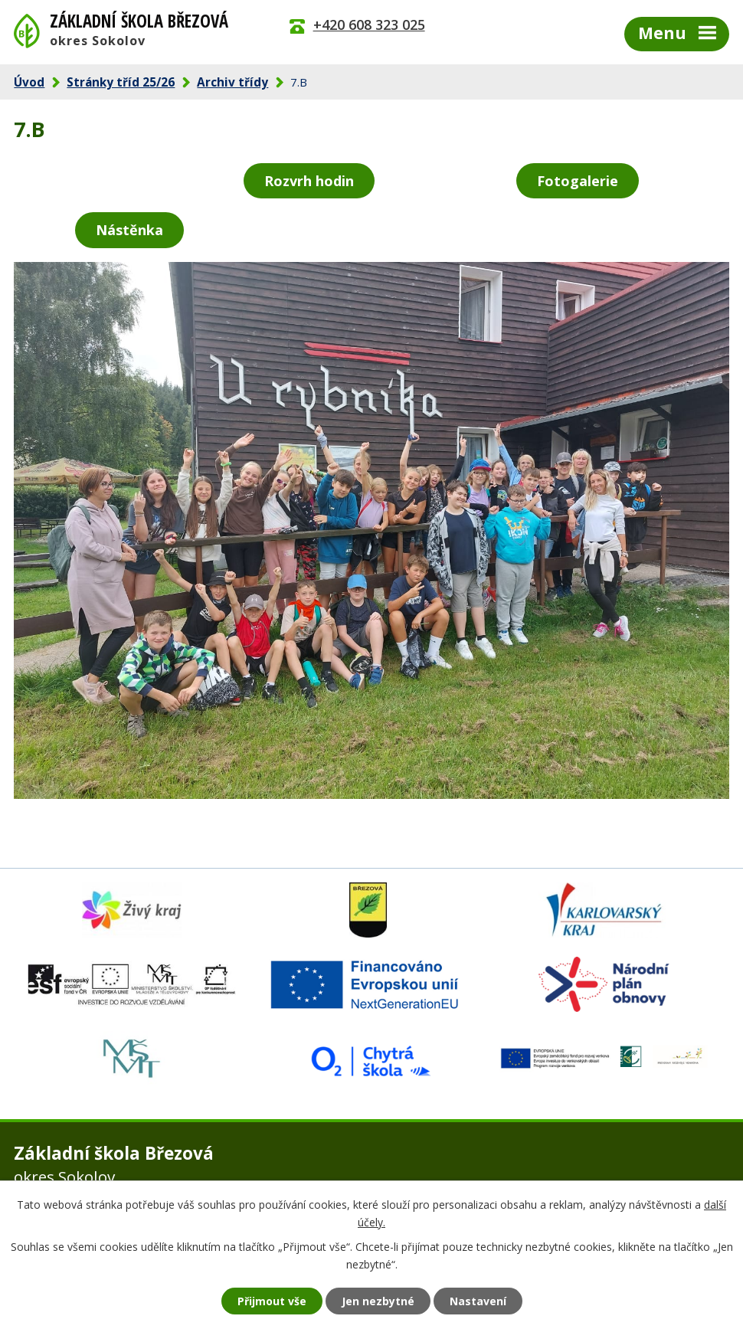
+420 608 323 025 (369, 24)
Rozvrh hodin (309, 181)
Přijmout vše (271, 1301)
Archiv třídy (232, 82)
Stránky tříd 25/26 (121, 82)
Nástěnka (129, 230)
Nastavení (478, 1301)
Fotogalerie (577, 181)
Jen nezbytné (378, 1301)
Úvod (29, 82)
